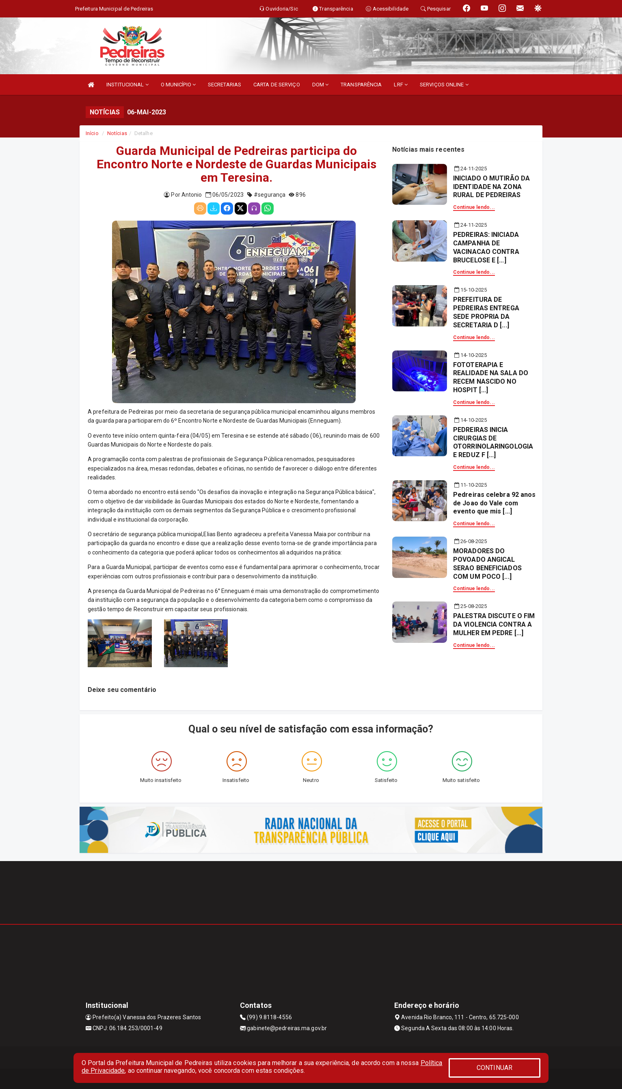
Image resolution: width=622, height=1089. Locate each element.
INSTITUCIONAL (127, 85)
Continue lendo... (474, 207)
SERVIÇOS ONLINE (444, 85)
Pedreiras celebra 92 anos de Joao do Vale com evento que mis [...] (494, 503)
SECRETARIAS (224, 85)
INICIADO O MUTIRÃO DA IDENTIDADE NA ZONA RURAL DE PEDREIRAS (491, 186)
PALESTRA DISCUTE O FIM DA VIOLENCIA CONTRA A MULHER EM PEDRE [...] (494, 624)
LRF (401, 85)
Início (92, 133)
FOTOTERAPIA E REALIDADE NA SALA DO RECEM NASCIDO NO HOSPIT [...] (490, 377)
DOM (320, 85)
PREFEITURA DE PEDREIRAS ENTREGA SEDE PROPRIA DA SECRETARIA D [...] (486, 312)
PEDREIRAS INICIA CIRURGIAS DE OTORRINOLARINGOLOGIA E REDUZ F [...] (493, 442)
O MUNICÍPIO (178, 85)
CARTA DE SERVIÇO (276, 85)
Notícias (117, 133)
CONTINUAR (494, 1068)
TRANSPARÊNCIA (361, 85)
